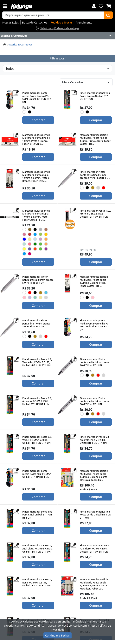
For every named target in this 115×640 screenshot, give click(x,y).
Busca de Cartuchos (34, 22)
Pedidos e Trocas (61, 22)
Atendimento (84, 22)
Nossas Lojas (10, 22)
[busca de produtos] (53, 15)
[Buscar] (108, 15)
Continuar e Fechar (57, 635)
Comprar (38, 120)
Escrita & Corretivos (21, 44)
